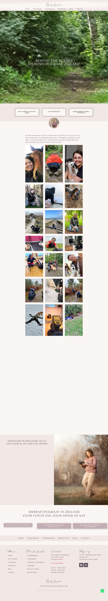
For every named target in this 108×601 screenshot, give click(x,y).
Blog (71, 9)
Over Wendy (37, 9)
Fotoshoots (49, 9)
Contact (79, 9)
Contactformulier (57, 563)
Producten (62, 9)
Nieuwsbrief (31, 559)
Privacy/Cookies (33, 569)
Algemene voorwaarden (35, 562)
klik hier (60, 559)
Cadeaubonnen (32, 555)
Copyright (30, 566)
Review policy (32, 572)
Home (27, 9)
